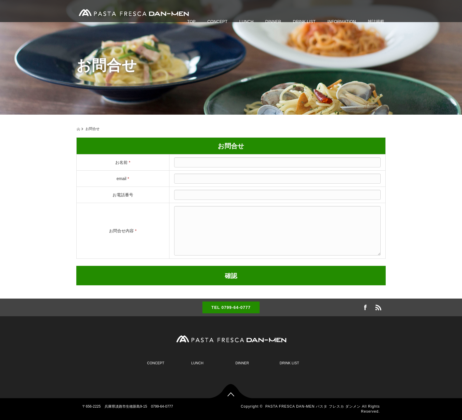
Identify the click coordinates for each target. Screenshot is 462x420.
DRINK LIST (304, 21)
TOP (191, 21)
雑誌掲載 (376, 21)
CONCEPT (217, 21)
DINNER (273, 21)
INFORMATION (341, 21)
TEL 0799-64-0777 (230, 307)
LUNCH (246, 21)
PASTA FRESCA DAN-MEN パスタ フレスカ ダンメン (313, 406)
